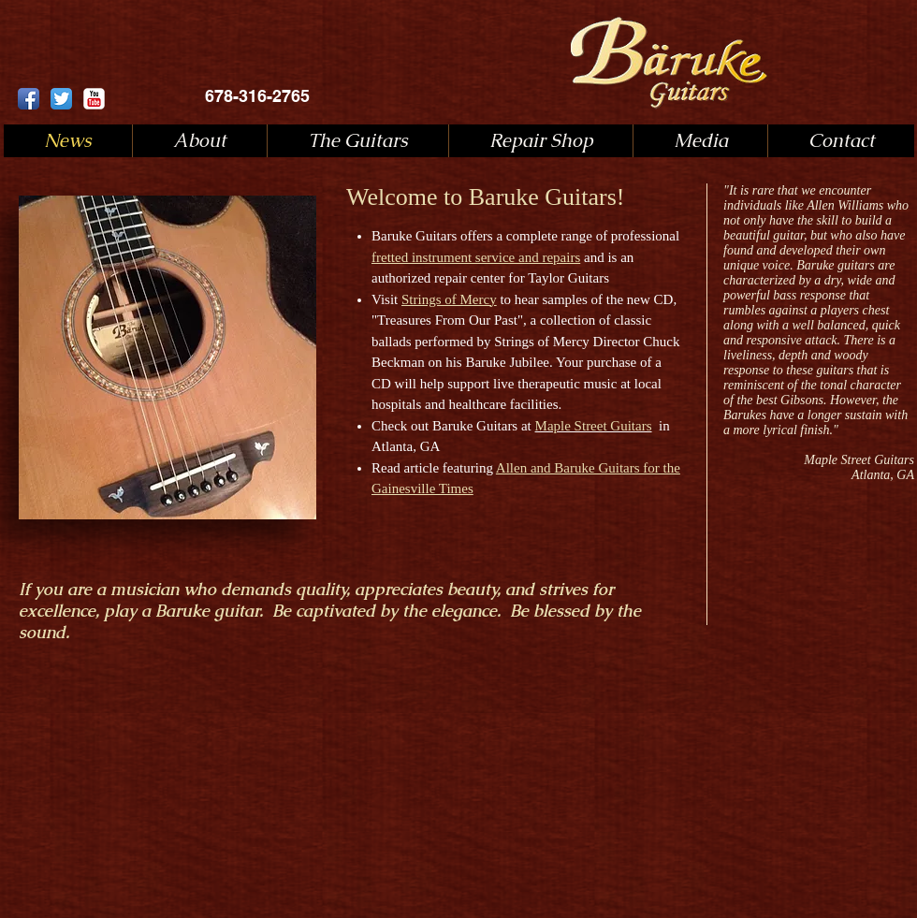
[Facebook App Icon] (28, 98)
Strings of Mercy (449, 299)
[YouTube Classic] (94, 98)
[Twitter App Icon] (61, 98)
